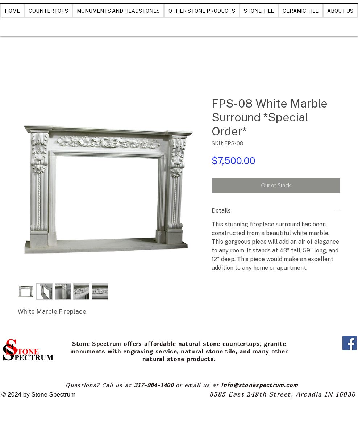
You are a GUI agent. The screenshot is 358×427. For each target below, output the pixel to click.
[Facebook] (349, 343)
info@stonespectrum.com (259, 385)
